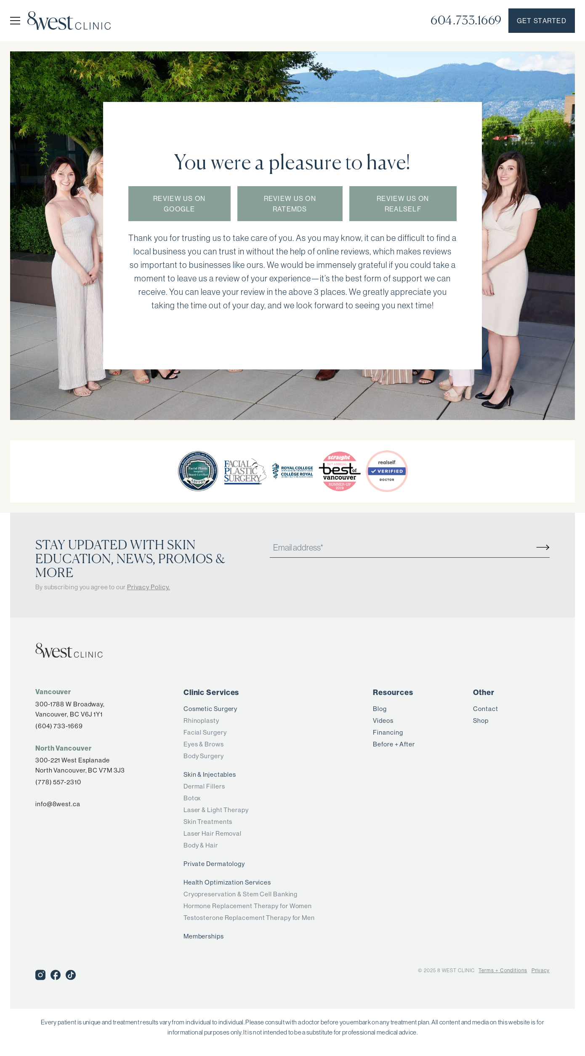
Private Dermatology (214, 863)
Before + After (394, 744)
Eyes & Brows (203, 744)
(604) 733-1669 (59, 726)
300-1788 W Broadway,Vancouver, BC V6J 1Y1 (70, 709)
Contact (485, 708)
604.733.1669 (466, 20)
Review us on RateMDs (290, 204)
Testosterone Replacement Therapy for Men (249, 917)
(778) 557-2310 (58, 782)
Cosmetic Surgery (210, 708)
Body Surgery (203, 755)
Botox (192, 798)
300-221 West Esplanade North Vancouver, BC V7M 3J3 (80, 765)
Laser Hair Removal (212, 833)
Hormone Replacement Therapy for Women (247, 905)
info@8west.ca (57, 803)
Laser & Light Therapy (216, 809)
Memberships (203, 936)
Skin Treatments (208, 821)
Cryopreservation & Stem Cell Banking (240, 894)
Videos (383, 720)
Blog (380, 708)
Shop (481, 720)
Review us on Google (179, 204)
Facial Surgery (205, 732)
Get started (541, 21)
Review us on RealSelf (403, 204)
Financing (388, 732)
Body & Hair (200, 845)
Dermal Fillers (204, 786)
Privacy (541, 970)
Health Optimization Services (227, 882)
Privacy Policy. (148, 587)
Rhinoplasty (201, 720)
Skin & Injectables (209, 774)
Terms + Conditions (503, 970)
